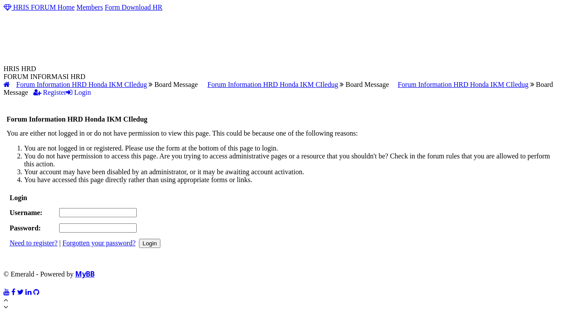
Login (78, 92)
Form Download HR (134, 7)
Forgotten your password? (98, 243)
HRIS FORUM (30, 7)
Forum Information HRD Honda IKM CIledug (81, 84)
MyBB (85, 274)
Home (66, 7)
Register (49, 92)
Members (89, 7)
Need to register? (33, 243)
